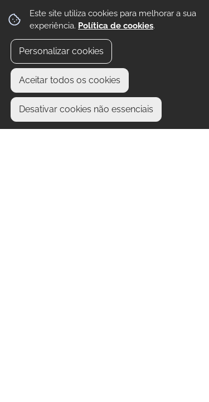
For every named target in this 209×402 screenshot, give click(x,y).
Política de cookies (115, 26)
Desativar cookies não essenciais (86, 109)
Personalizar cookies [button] (61, 51)
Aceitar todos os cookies (69, 80)
